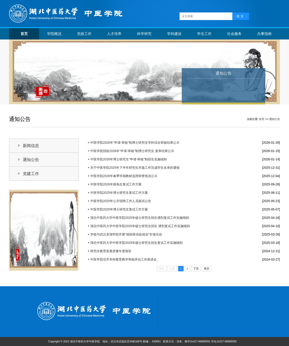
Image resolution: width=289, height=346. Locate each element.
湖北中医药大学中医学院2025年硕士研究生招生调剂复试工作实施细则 (139, 217)
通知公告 (274, 119)
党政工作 (84, 34)
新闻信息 (31, 145)
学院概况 (54, 34)
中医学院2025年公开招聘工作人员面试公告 (120, 201)
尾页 (206, 268)
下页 (196, 268)
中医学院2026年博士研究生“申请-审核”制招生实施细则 (128, 159)
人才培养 (114, 34)
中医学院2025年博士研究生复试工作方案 (119, 192)
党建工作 (31, 173)
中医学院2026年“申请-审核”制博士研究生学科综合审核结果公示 (134, 142)
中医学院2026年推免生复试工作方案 (116, 184)
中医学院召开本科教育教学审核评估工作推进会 (123, 259)
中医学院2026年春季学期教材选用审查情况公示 (123, 176)
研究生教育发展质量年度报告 (110, 251)
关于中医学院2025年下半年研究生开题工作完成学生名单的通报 (134, 167)
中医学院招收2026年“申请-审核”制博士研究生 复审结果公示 (132, 151)
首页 (24, 34)
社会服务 (234, 34)
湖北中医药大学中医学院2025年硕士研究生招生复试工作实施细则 (136, 243)
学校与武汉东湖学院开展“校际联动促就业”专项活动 (126, 234)
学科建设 (174, 34)
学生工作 (204, 34)
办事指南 (264, 34)
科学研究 (144, 34)
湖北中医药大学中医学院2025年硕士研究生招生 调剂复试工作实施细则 (140, 226)
